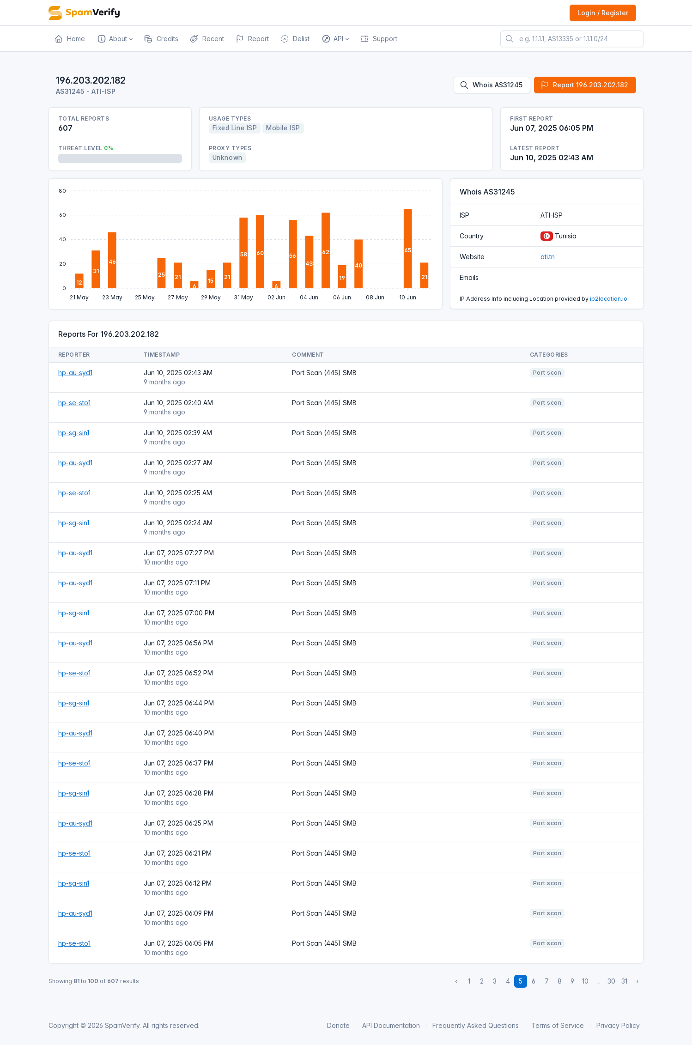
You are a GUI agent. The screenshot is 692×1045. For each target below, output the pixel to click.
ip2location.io (608, 298)
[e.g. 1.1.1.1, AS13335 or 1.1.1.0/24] (571, 38)
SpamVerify (122, 1025)
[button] (114, 39)
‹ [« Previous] (456, 981)
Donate (338, 1025)
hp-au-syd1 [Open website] (75, 373)
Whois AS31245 (491, 85)
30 (611, 981)
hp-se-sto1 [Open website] (74, 403)
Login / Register (602, 13)
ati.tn (547, 257)
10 (585, 981)
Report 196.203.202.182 (584, 85)
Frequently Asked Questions (475, 1025)
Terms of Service (557, 1025)
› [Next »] (637, 981)
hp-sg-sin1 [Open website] (73, 433)
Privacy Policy (618, 1025)
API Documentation (391, 1025)
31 (624, 981)
